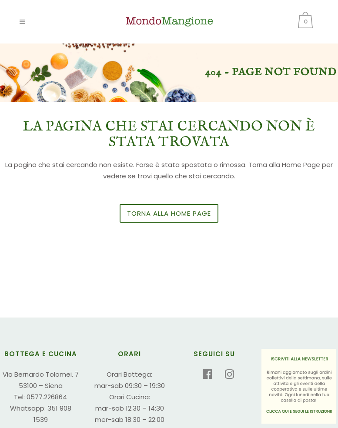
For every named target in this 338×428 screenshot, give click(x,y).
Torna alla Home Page (169, 213)
